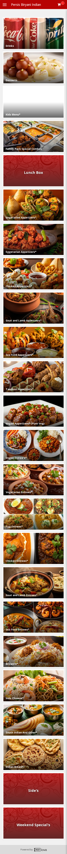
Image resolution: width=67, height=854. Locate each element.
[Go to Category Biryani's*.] (33, 651)
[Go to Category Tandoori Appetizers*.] (33, 377)
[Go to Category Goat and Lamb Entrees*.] (33, 583)
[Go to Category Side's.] (33, 789)
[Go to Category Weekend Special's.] (33, 823)
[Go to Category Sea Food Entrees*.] (33, 617)
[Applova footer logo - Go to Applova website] (40, 849)
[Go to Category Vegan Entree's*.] (33, 445)
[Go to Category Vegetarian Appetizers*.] (33, 205)
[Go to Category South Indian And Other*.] (33, 720)
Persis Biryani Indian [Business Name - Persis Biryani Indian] (26, 4)
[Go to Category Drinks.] (33, 33)
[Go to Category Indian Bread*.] (33, 754)
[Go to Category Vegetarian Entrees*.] (33, 480)
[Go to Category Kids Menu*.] (33, 102)
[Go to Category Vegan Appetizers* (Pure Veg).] (33, 411)
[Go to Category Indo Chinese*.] (33, 686)
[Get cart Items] (61, 4)
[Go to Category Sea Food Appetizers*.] (33, 342)
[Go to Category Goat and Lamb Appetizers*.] (33, 308)
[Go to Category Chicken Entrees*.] (33, 548)
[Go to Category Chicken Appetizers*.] (33, 274)
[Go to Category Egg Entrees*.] (33, 514)
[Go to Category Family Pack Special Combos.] (33, 136)
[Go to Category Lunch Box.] (33, 171)
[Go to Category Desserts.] (33, 68)
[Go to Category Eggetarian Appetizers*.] (33, 239)
